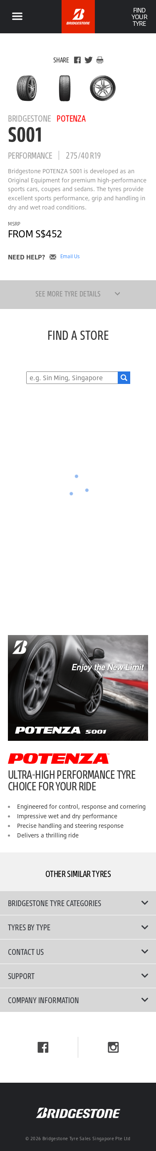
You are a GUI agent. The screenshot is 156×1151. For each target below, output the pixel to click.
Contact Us (78, 951)
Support (78, 975)
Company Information (78, 999)
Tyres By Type (78, 927)
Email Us (70, 256)
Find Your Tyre (139, 16)
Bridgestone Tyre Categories (78, 902)
